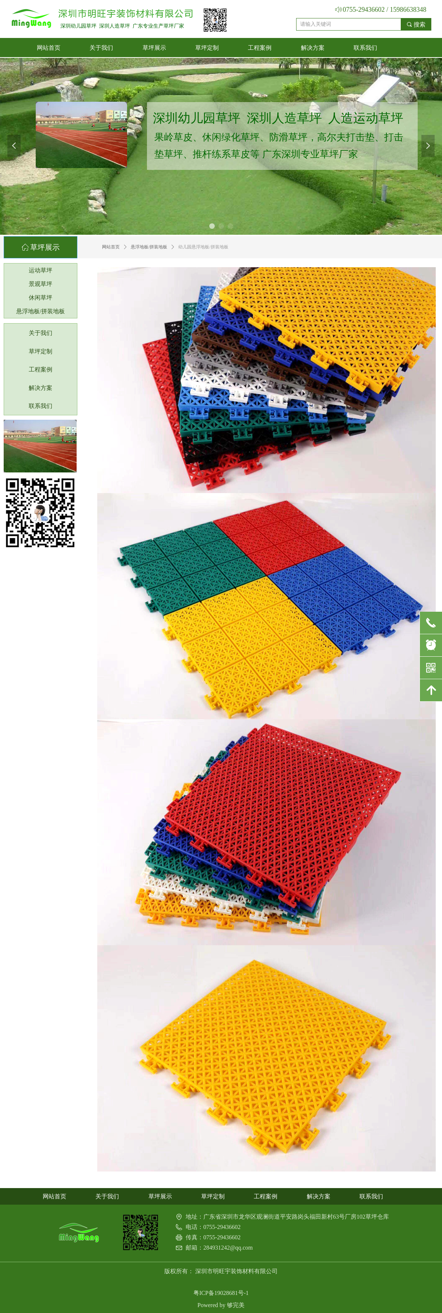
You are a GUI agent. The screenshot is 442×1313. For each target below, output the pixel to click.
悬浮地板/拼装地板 (149, 246)
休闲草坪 (40, 297)
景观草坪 (40, 284)
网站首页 (111, 246)
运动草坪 (40, 270)
